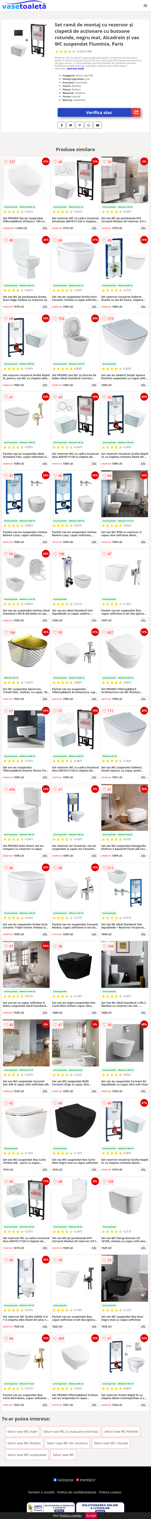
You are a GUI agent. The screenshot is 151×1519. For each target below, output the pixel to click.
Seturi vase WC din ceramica (67, 1443)
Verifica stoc (113, 112)
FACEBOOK (63, 1480)
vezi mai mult (75, 68)
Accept (91, 1515)
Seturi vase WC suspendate (27, 1455)
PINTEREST (85, 1480)
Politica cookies (110, 1492)
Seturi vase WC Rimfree (121, 1431)
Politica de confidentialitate (76, 1492)
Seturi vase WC (63, 1455)
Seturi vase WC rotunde (111, 1443)
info (45, 227)
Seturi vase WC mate (22, 1431)
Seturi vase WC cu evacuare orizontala (70, 1431)
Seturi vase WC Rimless (24, 1443)
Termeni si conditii (41, 1492)
